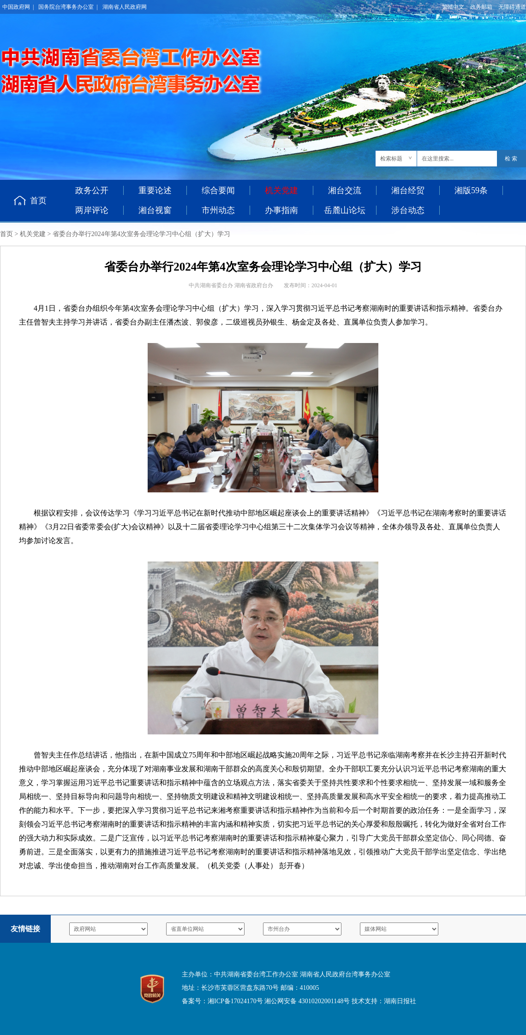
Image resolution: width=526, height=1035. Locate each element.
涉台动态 (407, 210)
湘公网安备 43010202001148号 (307, 1001)
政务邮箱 (481, 7)
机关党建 (33, 234)
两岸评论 (91, 210)
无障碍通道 (512, 7)
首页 (38, 200)
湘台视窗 (155, 210)
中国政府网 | (18, 7)
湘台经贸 (407, 190)
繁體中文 (453, 7)
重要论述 (155, 190)
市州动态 (218, 210)
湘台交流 (344, 190)
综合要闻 (218, 190)
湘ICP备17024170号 (235, 1001)
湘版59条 (471, 190)
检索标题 (391, 158)
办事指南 (281, 210)
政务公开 (91, 190)
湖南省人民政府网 (124, 7)
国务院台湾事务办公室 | (67, 7)
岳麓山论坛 (344, 210)
